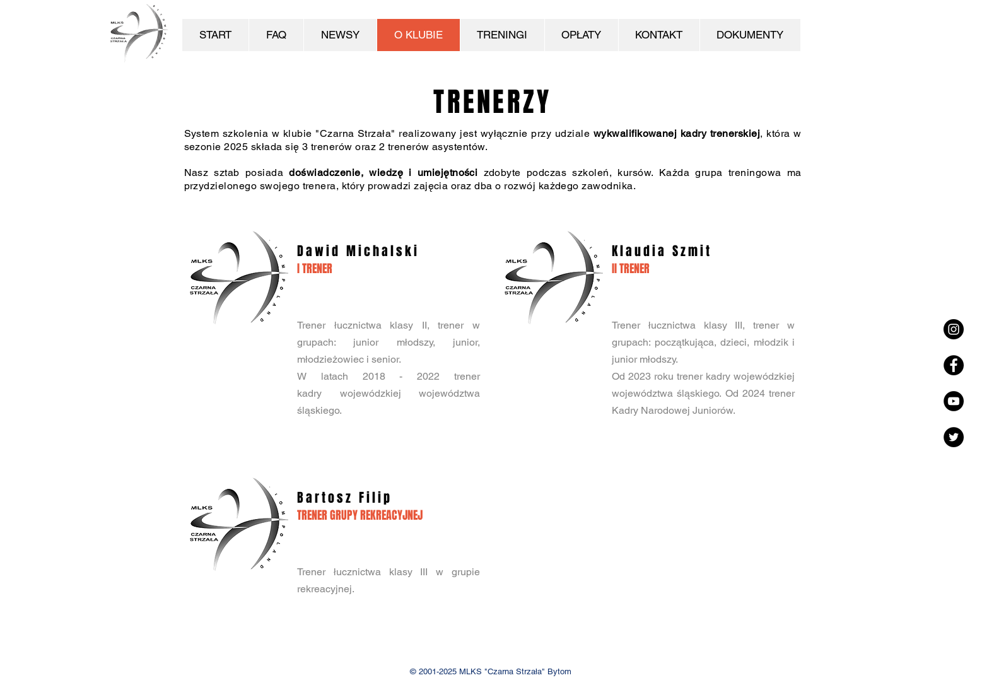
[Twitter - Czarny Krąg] (954, 437)
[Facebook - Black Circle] (954, 365)
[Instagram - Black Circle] (954, 329)
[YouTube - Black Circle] (954, 401)
